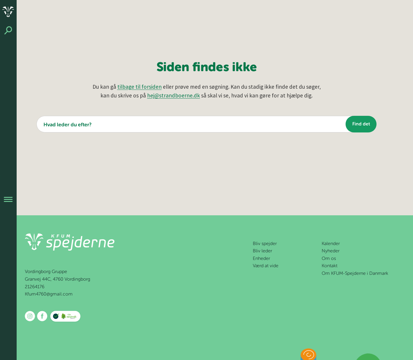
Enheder (261, 258)
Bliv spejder (265, 244)
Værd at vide (265, 266)
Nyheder (330, 251)
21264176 (34, 287)
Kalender (331, 244)
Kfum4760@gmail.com (49, 294)
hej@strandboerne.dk (173, 95)
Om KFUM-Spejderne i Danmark (355, 273)
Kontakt (329, 266)
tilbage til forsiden (139, 86)
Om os (329, 258)
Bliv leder (262, 251)
